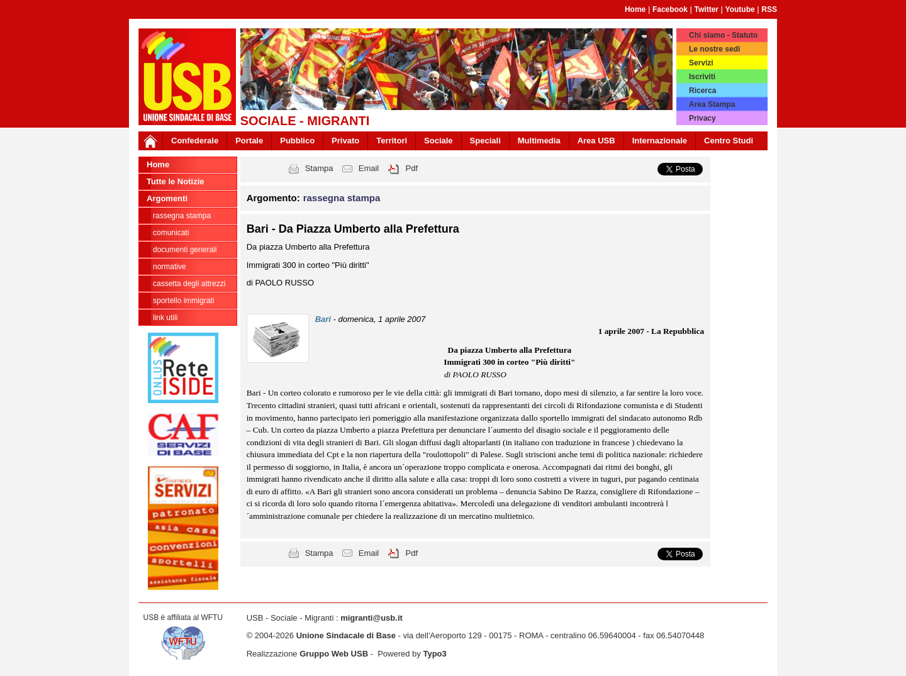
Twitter (707, 9)
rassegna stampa (182, 215)
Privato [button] (345, 140)
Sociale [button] (438, 140)
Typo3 (434, 653)
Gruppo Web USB (333, 653)
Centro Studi (728, 140)
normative (169, 266)
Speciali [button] (485, 140)
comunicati (171, 232)
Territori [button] (391, 140)
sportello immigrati (183, 300)
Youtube (740, 9)
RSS (769, 9)
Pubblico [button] (297, 140)
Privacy (702, 118)
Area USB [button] (596, 140)
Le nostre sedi (714, 49)
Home (635, 9)
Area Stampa (712, 104)
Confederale (194, 140)
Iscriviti (702, 76)
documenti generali (184, 249)
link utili (165, 317)
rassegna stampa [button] (342, 197)
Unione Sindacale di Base (346, 635)
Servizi (701, 62)
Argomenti (167, 198)
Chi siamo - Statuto (723, 35)
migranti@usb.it (371, 618)
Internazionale (659, 140)
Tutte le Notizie (175, 181)
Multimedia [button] (539, 140)
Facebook (670, 9)
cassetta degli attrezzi (189, 283)
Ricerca (702, 90)
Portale (249, 140)
